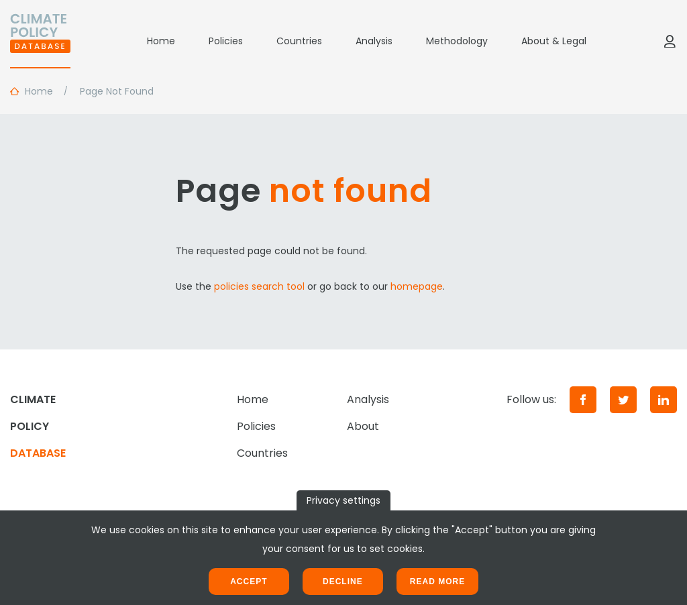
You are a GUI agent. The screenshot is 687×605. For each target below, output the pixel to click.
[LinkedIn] (663, 399)
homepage (416, 286)
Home (161, 41)
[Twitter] (623, 399)
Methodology (457, 41)
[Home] (40, 40)
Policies (226, 41)
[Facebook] (583, 399)
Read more (437, 581)
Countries (299, 41)
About (363, 426)
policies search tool (259, 286)
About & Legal (553, 41)
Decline (343, 581)
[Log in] (669, 41)
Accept (248, 581)
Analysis (374, 41)
